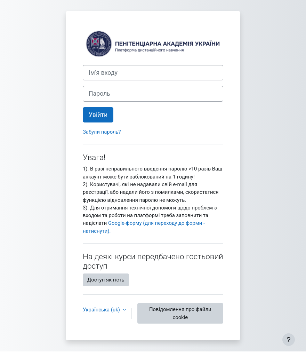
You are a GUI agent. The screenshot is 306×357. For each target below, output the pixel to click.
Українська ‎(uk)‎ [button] (102, 310)
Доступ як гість (105, 280)
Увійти (98, 114)
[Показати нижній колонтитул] (288, 339)
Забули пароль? (102, 132)
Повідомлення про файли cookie (180, 313)
